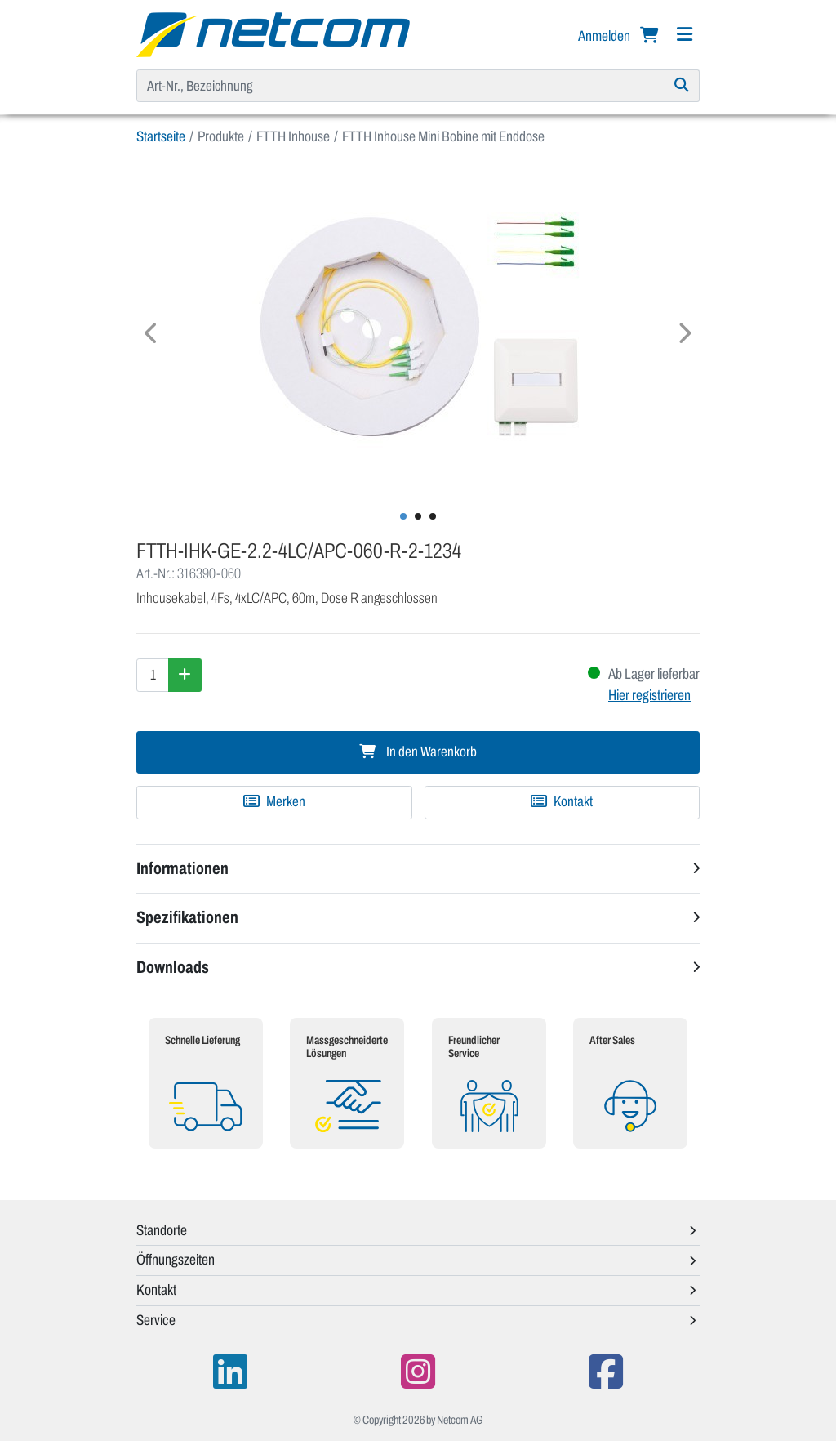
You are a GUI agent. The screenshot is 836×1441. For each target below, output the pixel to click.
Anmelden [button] (605, 36)
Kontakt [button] (156, 1290)
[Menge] (152, 674)
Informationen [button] (182, 868)
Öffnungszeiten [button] (175, 1259)
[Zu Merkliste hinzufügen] (274, 802)
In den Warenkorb (418, 752)
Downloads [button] (172, 967)
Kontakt (562, 802)
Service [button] (156, 1320)
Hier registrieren (649, 695)
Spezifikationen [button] (187, 917)
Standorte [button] (161, 1230)
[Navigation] (684, 34)
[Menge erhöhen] (185, 674)
